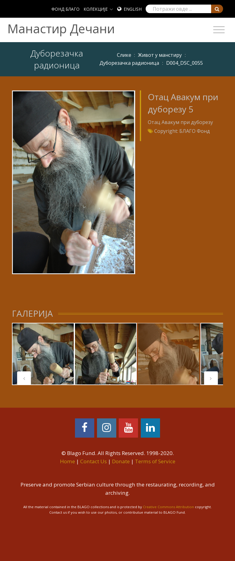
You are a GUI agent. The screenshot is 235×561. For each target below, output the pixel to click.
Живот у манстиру (160, 55)
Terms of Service (155, 461)
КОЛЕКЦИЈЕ (96, 9)
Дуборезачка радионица (129, 63)
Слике (124, 55)
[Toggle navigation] (219, 30)
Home (67, 461)
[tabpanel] (43, 354)
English (133, 9)
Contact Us (93, 461)
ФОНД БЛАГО (65, 9)
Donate (121, 461)
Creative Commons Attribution (168, 507)
